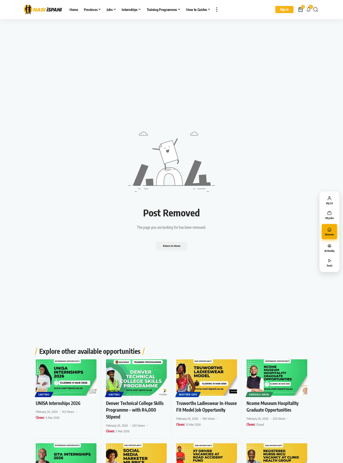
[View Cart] (301, 9)
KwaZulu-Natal (259, 394)
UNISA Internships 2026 (62, 403)
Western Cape (188, 394)
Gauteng (44, 394)
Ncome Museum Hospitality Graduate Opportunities (276, 406)
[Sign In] (284, 9)
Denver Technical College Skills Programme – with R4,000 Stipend (133, 410)
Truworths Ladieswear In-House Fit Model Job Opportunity (204, 410)
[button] (216, 9)
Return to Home (171, 246)
